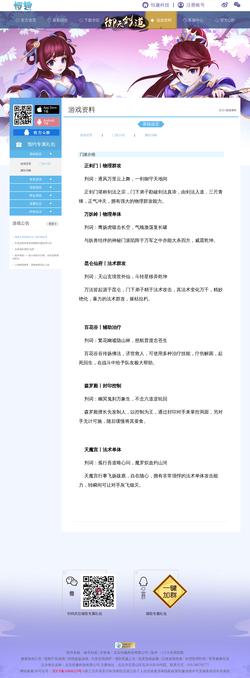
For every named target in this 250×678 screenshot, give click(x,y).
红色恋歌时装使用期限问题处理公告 (33, 243)
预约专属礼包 (41, 144)
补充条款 (223, 671)
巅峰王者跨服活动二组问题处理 (31, 237)
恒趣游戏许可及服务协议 (197, 671)
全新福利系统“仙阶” (25, 249)
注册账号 (195, 5)
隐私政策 (171, 671)
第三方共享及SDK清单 (102, 671)
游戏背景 (25, 163)
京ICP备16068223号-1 (68, 671)
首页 (221, 110)
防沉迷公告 (128, 671)
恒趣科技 (160, 5)
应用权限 (177, 653)
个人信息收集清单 (150, 671)
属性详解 (25, 170)
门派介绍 (45, 163)
